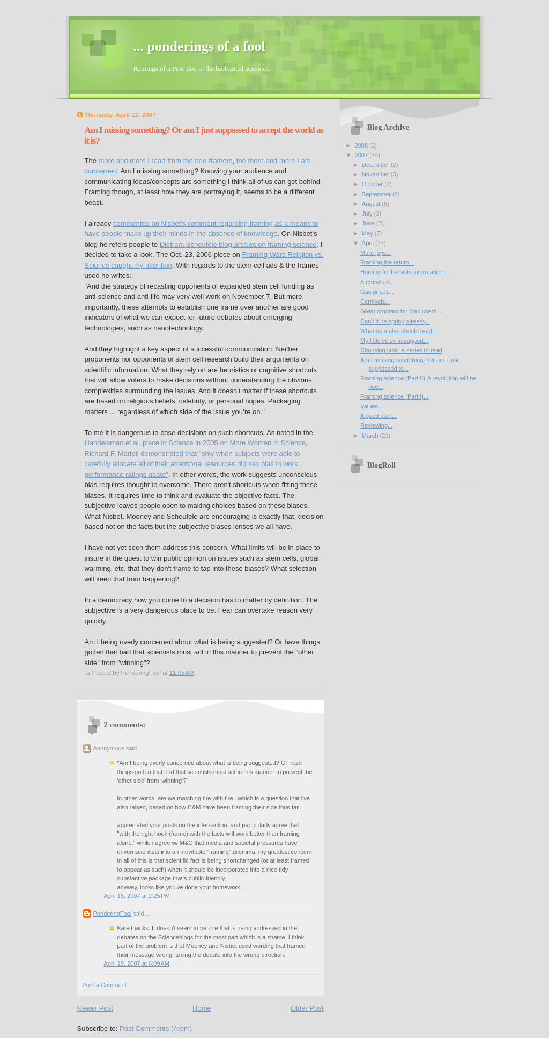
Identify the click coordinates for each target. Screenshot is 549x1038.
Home (201, 1008)
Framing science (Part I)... (394, 396)
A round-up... (377, 282)
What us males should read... (398, 331)
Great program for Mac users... (400, 311)
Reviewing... (376, 425)
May (368, 233)
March (371, 435)
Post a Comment (105, 985)
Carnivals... (375, 301)
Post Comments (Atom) (156, 1029)
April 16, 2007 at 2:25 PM (137, 896)
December (376, 164)
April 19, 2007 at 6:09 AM (137, 963)
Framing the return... (387, 262)
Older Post (307, 1008)
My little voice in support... (394, 340)
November (376, 174)
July (368, 213)
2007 (362, 155)
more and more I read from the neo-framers (166, 161)
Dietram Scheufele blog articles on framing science (238, 244)
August (372, 204)
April (368, 243)
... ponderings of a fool (199, 46)
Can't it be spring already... (395, 321)
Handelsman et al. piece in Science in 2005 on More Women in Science (195, 443)
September (377, 194)
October (373, 184)
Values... (371, 406)
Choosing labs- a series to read (401, 350)
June (369, 223)
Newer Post (95, 1008)
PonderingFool (112, 913)
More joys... (375, 252)
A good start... (378, 416)
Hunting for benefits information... (404, 272)
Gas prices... (377, 292)
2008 (362, 145)
